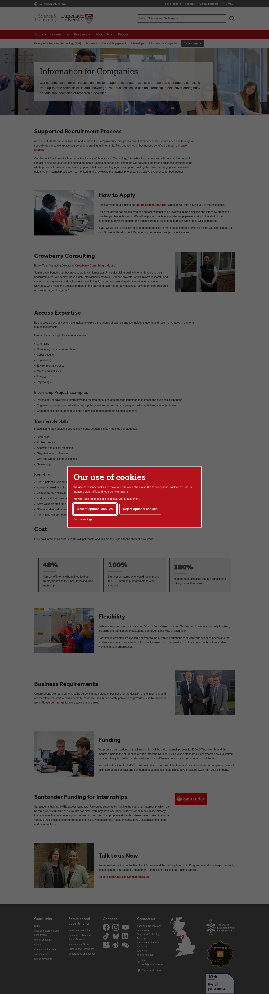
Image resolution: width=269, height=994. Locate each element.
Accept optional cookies (95, 509)
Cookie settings (82, 519)
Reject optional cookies (140, 509)
